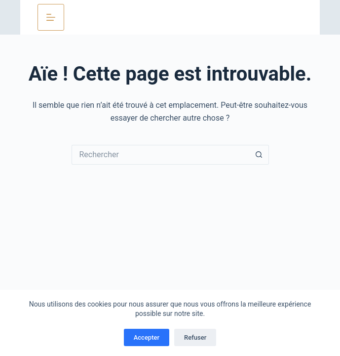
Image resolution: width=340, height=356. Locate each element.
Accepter (146, 337)
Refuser (195, 337)
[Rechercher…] (160, 155)
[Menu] (51, 17)
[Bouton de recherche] (259, 155)
